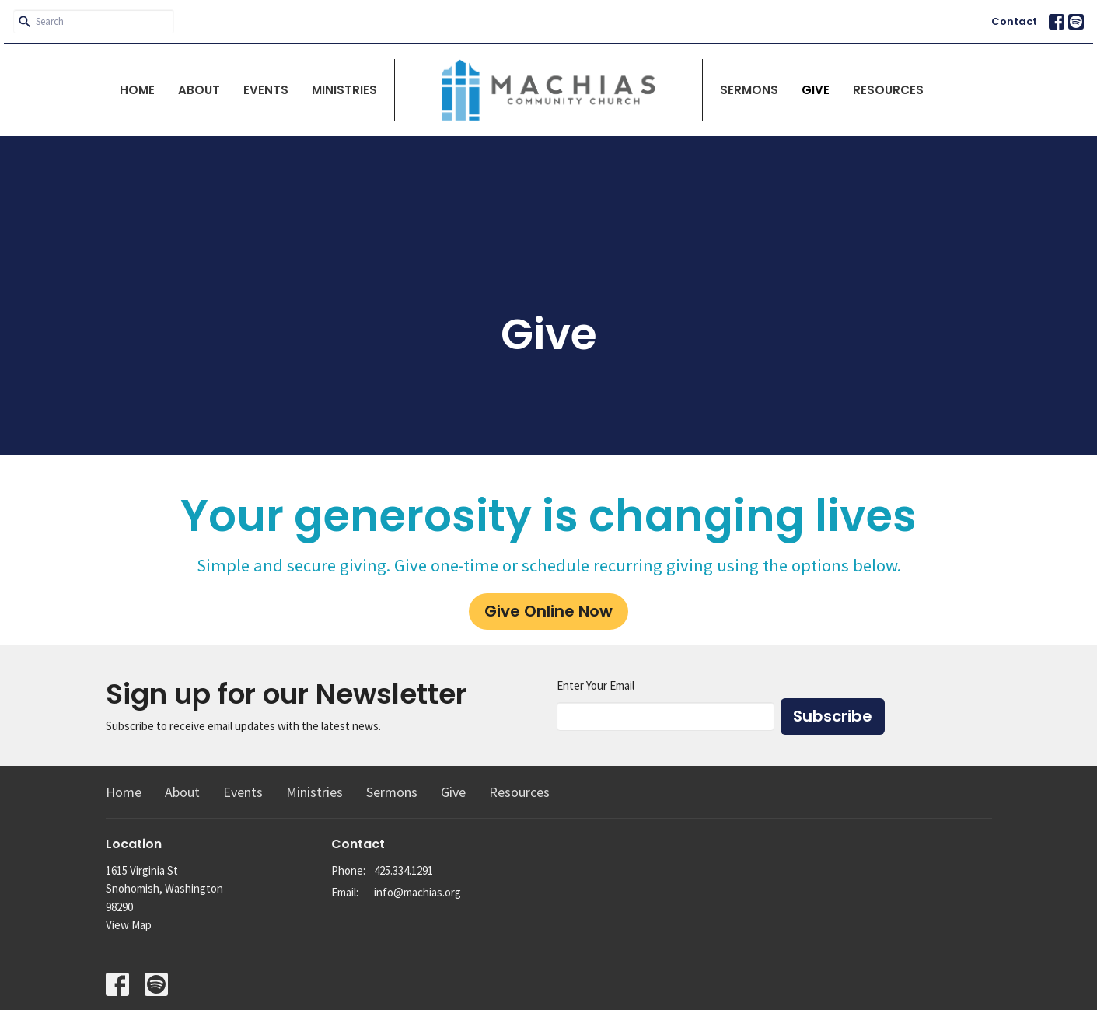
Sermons (749, 90)
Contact (1014, 21)
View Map (129, 924)
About (199, 90)
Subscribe (832, 716)
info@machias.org (417, 892)
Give (816, 90)
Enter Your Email (595, 685)
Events (265, 90)
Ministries (344, 90)
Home (137, 90)
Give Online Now (548, 611)
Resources (888, 90)
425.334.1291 (403, 870)
